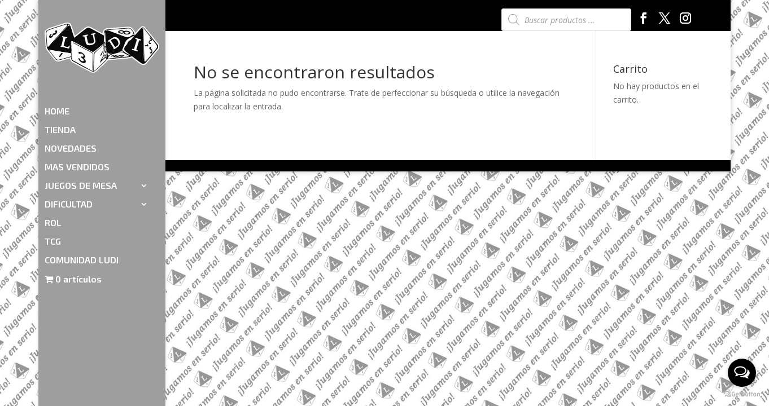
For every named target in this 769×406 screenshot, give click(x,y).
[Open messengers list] (742, 373)
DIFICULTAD (69, 138)
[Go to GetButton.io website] (742, 394)
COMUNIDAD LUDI (82, 194)
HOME (57, 45)
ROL (53, 157)
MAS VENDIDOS (77, 101)
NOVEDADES (71, 82)
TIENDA (60, 64)
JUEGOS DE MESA (81, 120)
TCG (53, 175)
